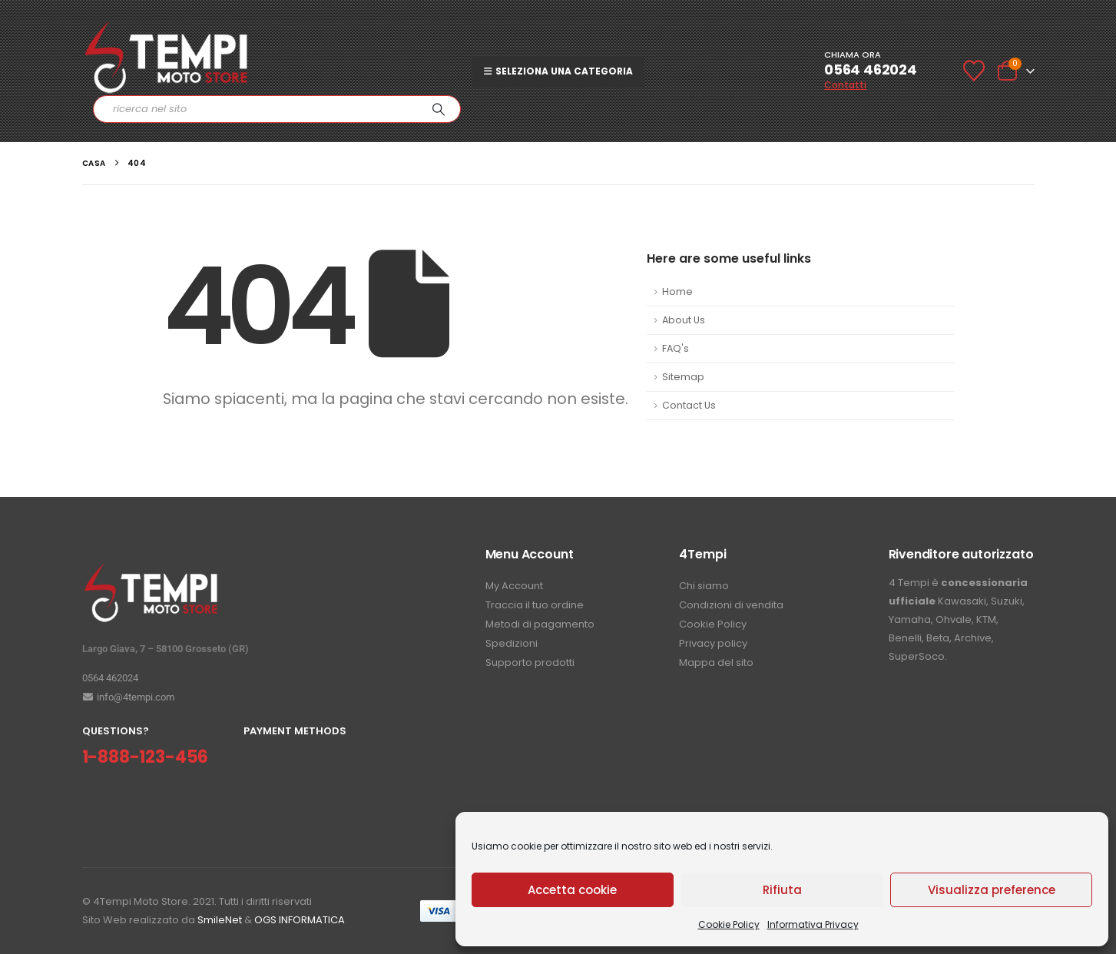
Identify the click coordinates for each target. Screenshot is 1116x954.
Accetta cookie (572, 890)
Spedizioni (511, 643)
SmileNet (219, 920)
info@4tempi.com (128, 697)
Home (677, 291)
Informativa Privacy (813, 924)
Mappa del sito (716, 662)
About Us (683, 319)
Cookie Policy (729, 924)
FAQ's (675, 348)
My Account (514, 585)
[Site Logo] (166, 57)
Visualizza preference (991, 890)
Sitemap (683, 376)
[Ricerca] (438, 109)
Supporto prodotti (530, 662)
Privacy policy (713, 643)
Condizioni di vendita (731, 605)
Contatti (845, 84)
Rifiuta (782, 890)
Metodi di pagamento (539, 624)
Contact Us (689, 405)
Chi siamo (704, 585)
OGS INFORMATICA (299, 920)
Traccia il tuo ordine (534, 605)
